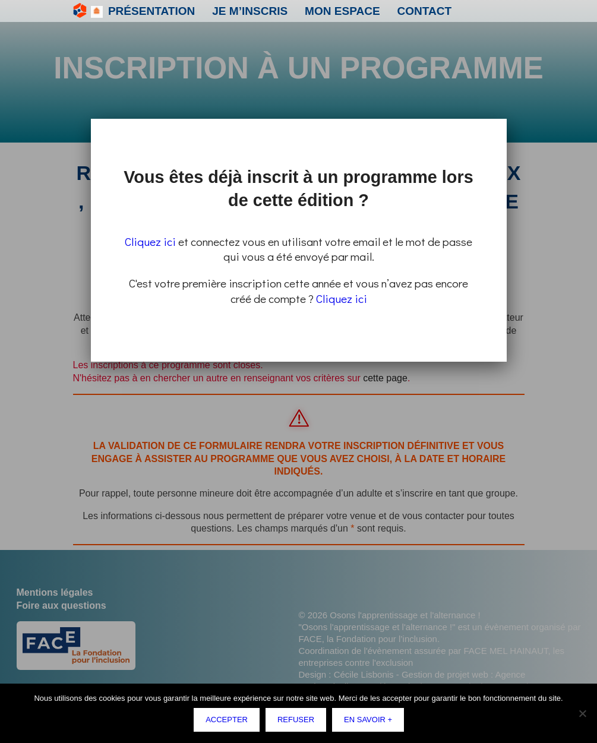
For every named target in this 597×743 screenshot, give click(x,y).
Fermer (504, 120)
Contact (320, 11)
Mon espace (264, 11)
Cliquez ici (150, 241)
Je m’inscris (201, 11)
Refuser (298, 721)
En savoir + (370, 721)
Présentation (135, 11)
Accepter (230, 721)
